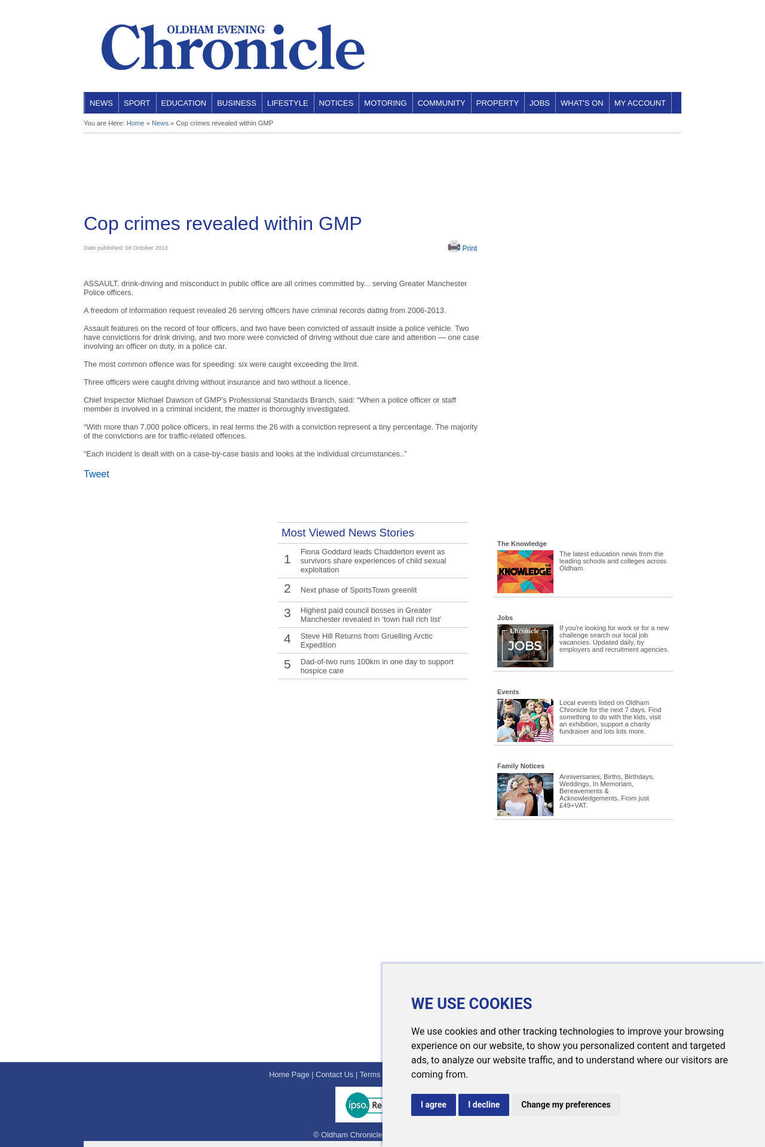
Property (497, 103)
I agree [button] (433, 1104)
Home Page (289, 1074)
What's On (582, 103)
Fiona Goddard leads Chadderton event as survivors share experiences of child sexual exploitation (373, 560)
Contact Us (334, 1074)
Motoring (385, 103)
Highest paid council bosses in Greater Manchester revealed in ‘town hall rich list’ (371, 615)
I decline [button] (484, 1104)
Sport (137, 103)
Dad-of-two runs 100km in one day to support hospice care (377, 666)
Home (136, 123)
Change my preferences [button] (565, 1104)
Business (236, 103)
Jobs (540, 103)
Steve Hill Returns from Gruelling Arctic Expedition (367, 640)
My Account (640, 103)
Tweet (96, 474)
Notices (336, 103)
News (101, 103)
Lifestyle (287, 103)
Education (184, 103)
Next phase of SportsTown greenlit (359, 589)
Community (442, 103)
